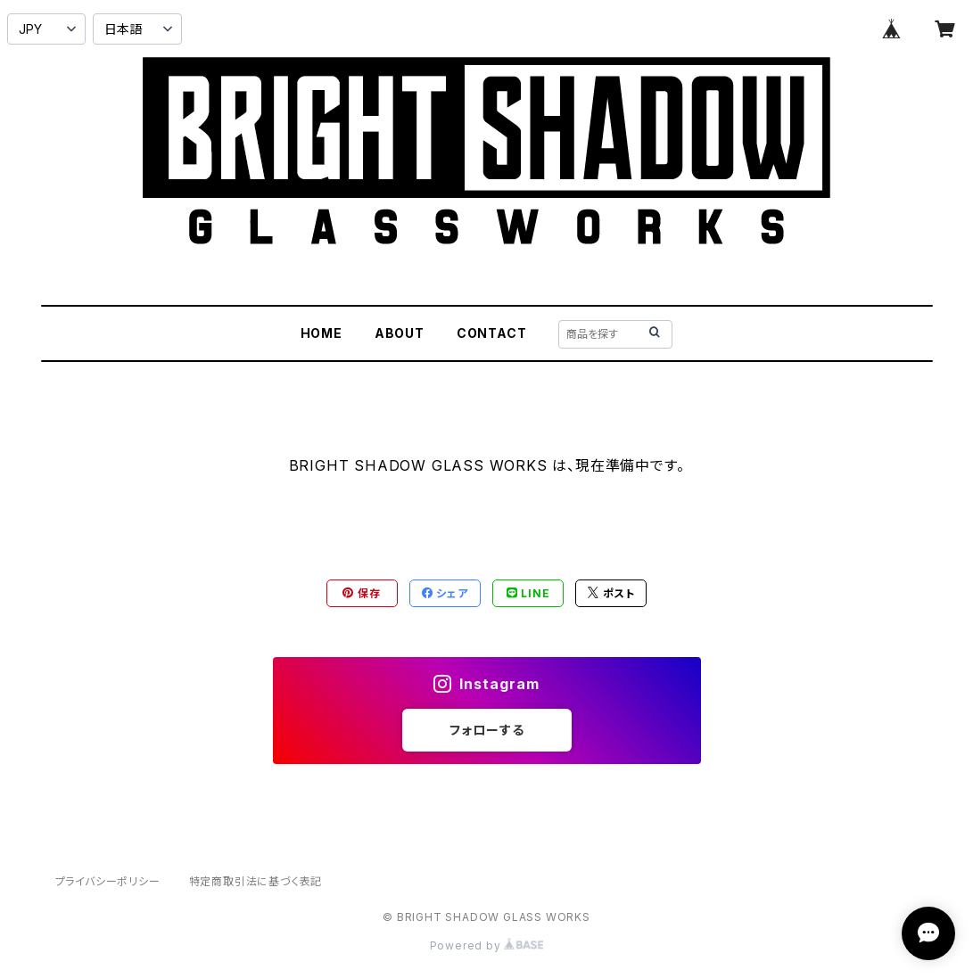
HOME (321, 333)
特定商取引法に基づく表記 (256, 881)
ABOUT (400, 333)
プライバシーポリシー (108, 881)
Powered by (487, 945)
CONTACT (492, 333)
